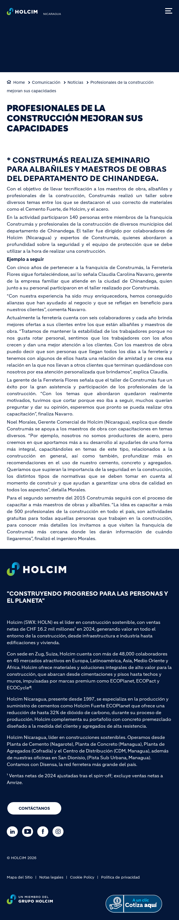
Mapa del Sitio (19, 877)
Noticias (75, 82)
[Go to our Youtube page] (29, 831)
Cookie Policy (82, 877)
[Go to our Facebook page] (44, 831)
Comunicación (46, 82)
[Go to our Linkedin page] (14, 831)
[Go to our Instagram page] (59, 831)
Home (19, 82)
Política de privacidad (120, 877)
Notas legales (51, 877)
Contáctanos (34, 808)
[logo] (22, 13)
